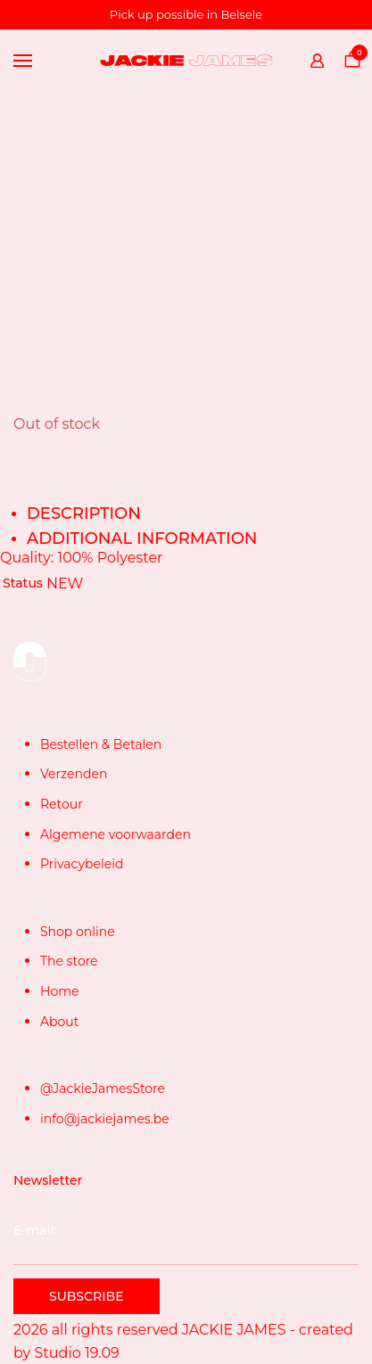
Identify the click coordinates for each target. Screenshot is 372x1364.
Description (84, 513)
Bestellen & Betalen (100, 744)
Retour (61, 804)
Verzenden (73, 774)
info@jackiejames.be (104, 1119)
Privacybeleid (81, 864)
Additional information (142, 538)
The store (69, 961)
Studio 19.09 (76, 1352)
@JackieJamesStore (102, 1089)
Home (59, 991)
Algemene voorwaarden (115, 834)
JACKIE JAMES (234, 1329)
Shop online (77, 932)
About (59, 1022)
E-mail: (186, 1243)
